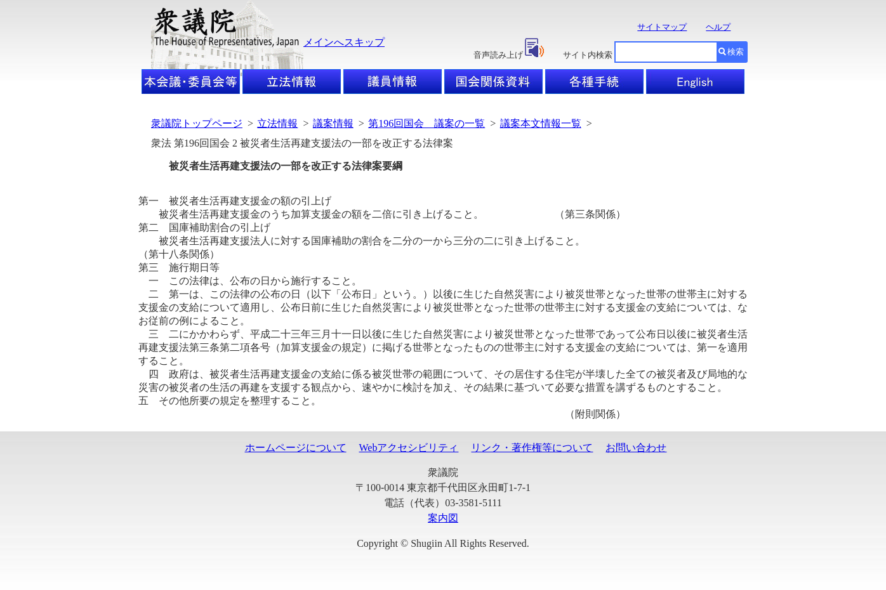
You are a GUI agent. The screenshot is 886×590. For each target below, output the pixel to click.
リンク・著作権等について (532, 447)
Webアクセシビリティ (409, 447)
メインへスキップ (344, 42)
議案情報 (333, 123)
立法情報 (277, 123)
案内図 (443, 518)
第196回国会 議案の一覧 (426, 123)
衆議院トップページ (196, 123)
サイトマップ (662, 27)
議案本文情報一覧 (540, 123)
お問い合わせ (635, 447)
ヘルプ (718, 27)
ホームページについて (296, 447)
